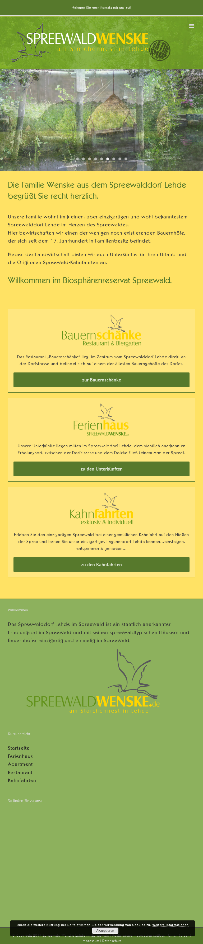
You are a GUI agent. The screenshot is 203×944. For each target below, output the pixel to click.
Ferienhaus (20, 756)
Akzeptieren (105, 931)
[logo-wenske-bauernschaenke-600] (101, 317)
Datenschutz (112, 941)
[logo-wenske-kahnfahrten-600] (101, 495)
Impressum (90, 941)
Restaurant (20, 772)
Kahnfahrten (22, 780)
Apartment (20, 764)
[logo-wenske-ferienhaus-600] (101, 406)
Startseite (19, 748)
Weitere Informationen (171, 925)
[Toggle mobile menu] (192, 26)
